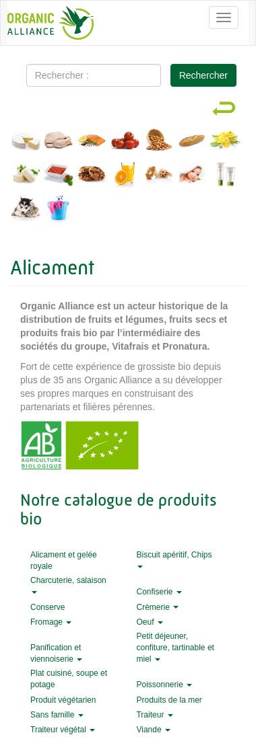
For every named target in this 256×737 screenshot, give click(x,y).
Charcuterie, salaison (68, 585)
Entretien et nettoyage (58, 210)
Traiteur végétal (62, 729)
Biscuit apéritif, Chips (174, 559)
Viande (153, 729)
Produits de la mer (92, 142)
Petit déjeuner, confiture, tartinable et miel (175, 647)
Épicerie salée (58, 176)
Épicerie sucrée (92, 176)
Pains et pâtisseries (192, 142)
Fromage (50, 622)
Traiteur (154, 715)
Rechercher (203, 75)
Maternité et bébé (192, 176)
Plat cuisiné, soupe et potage (68, 678)
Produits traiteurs (225, 142)
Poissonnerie (164, 684)
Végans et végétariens (25, 176)
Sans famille (57, 715)
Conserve (47, 607)
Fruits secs (158, 142)
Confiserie (158, 591)
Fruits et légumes (125, 142)
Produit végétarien (63, 700)
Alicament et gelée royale (158, 176)
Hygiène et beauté (225, 176)
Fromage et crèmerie (25, 142)
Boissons (125, 176)
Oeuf (149, 622)
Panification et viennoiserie (56, 653)
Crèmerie (157, 607)
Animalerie (25, 210)
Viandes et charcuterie (58, 142)
